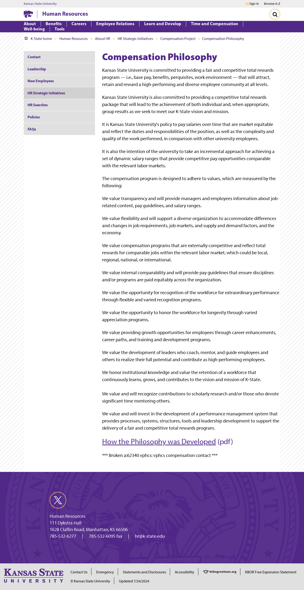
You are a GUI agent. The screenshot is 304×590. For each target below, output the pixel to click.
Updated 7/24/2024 (134, 581)
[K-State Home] (28, 14)
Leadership (37, 69)
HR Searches (38, 104)
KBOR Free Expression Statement (270, 572)
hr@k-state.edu (150, 536)
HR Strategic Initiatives (135, 38)
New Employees (41, 80)
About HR (102, 38)
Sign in (254, 4)
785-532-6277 (63, 536)
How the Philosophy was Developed (159, 441)
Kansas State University (40, 4)
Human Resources (65, 13)
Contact (34, 56)
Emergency (105, 572)
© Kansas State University (90, 581)
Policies (34, 117)
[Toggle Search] (274, 14)
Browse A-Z (272, 4)
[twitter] (58, 500)
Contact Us (79, 572)
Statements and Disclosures (144, 572)
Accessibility (184, 572)
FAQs (32, 129)
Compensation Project (177, 38)
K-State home (38, 38)
